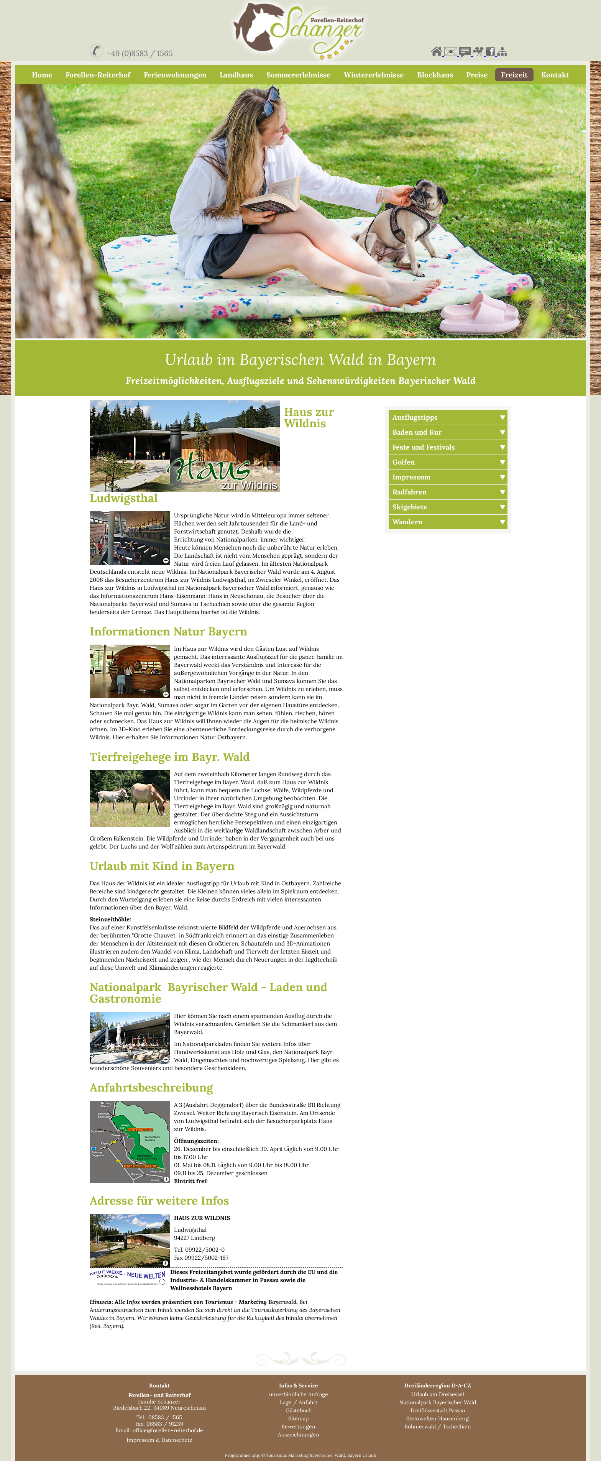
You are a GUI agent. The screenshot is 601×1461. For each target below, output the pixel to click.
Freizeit (514, 74)
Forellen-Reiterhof (98, 74)
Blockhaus (435, 74)
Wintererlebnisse (374, 74)
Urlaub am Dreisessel (437, 1394)
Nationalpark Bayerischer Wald (437, 1402)
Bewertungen (298, 1426)
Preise (477, 74)
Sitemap (298, 1418)
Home (42, 74)
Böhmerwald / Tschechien (437, 1426)
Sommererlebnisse (298, 74)
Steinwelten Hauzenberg (437, 1418)
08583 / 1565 (165, 1417)
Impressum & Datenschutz (159, 1439)
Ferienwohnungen (175, 74)
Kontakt (555, 74)
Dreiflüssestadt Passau (438, 1410)
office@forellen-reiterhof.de (168, 1430)
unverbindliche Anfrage (298, 1394)
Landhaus (236, 74)
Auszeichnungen (298, 1434)
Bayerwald (282, 1301)
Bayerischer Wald (327, 1455)
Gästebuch (299, 1410)
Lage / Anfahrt (298, 1402)
